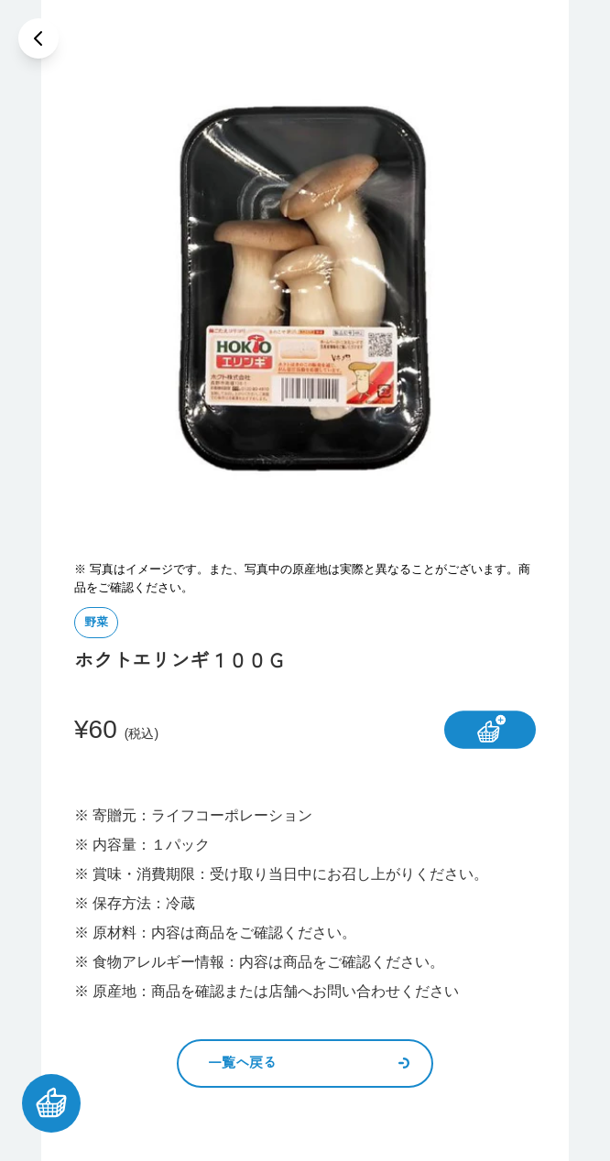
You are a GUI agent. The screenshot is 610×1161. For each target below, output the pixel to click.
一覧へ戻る (308, 1062)
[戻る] (38, 38)
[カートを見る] (51, 1103)
